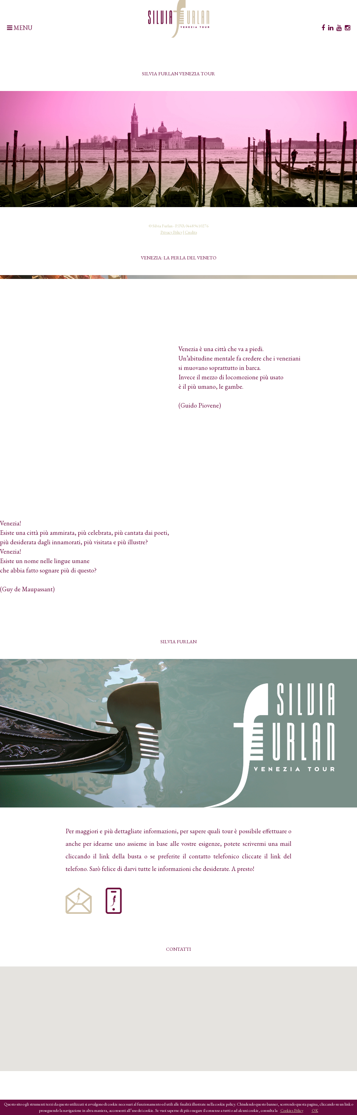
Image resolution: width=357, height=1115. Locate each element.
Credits (191, 232)
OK (315, 1110)
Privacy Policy (171, 232)
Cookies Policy (291, 1110)
